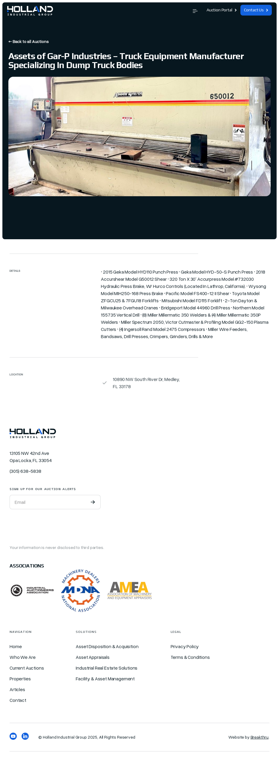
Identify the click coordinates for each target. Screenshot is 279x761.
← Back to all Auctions (28, 41)
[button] (195, 10)
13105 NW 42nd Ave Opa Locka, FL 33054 (31, 456)
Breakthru (260, 736)
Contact (18, 700)
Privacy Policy (185, 646)
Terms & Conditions (190, 657)
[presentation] (55, 525)
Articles (17, 689)
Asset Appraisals (92, 657)
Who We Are (22, 657)
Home (16, 646)
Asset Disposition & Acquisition (107, 646)
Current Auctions (27, 668)
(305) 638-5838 (25, 471)
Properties (20, 679)
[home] (30, 10)
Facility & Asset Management (105, 679)
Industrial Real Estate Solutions (106, 668)
